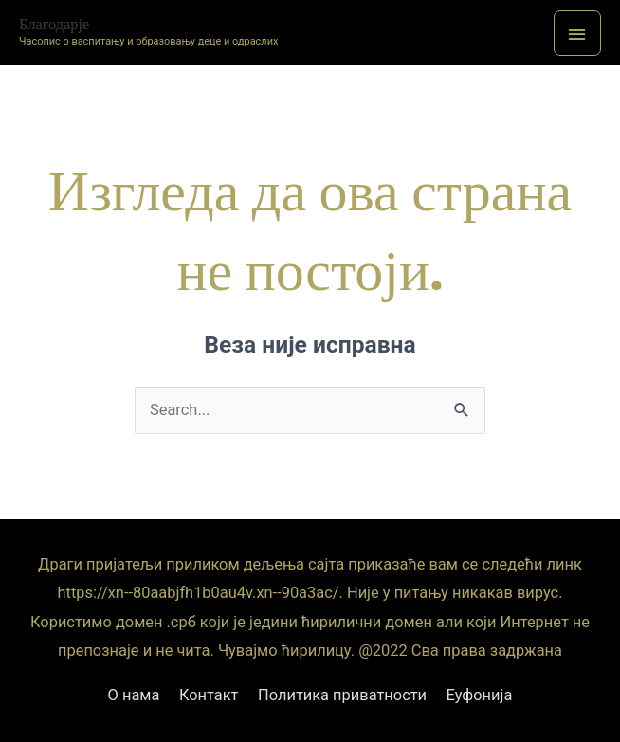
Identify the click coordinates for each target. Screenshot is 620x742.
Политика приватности (342, 695)
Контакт (209, 695)
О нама (134, 695)
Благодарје (54, 24)
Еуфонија (480, 695)
